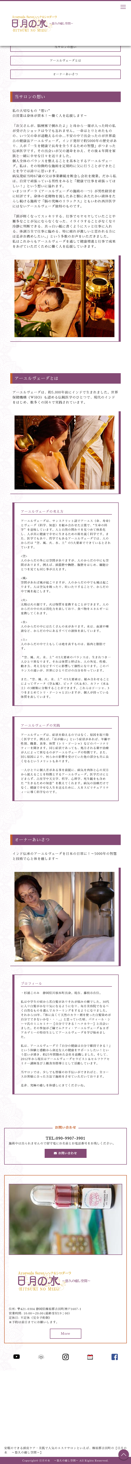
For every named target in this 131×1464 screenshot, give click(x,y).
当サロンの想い (65, 46)
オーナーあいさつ (65, 74)
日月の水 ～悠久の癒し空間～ (59, 1460)
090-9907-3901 (71, 1138)
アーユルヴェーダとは (65, 60)
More (65, 1333)
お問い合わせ (65, 1153)
